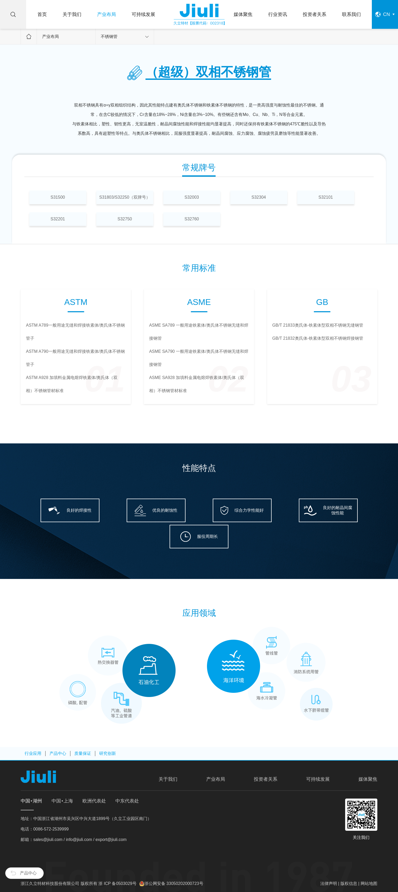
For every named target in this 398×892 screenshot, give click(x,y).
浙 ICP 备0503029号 (117, 883)
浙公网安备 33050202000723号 (173, 883)
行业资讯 (277, 14)
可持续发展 (143, 14)
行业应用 (33, 753)
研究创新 (107, 753)
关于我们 (72, 14)
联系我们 (351, 14)
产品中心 (57, 753)
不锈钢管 (125, 36)
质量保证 (82, 753)
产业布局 (106, 14)
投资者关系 (314, 14)
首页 (42, 14)
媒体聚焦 (243, 14)
